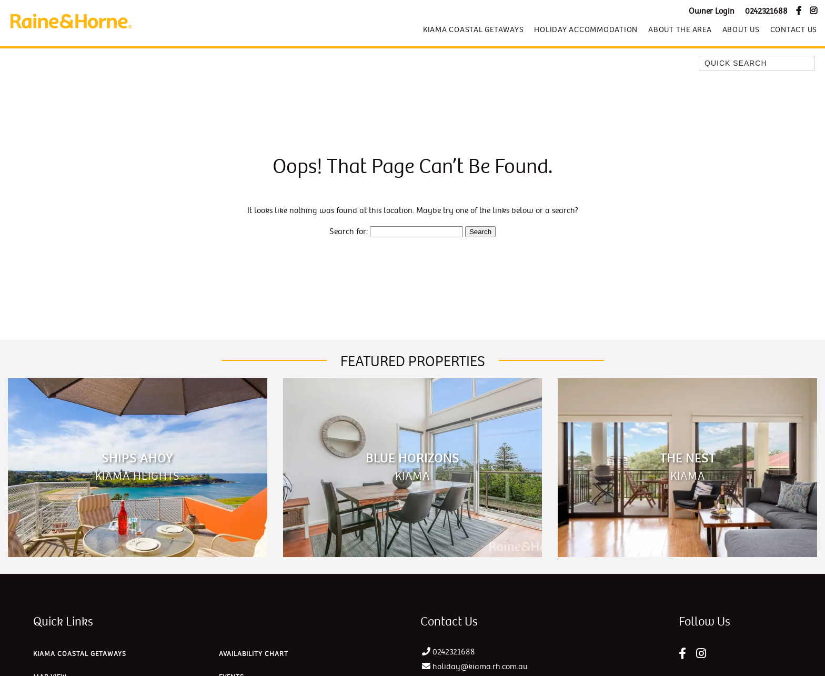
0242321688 (766, 11)
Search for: (348, 232)
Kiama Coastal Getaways (473, 29)
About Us (741, 29)
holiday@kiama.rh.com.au (480, 667)
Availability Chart (253, 654)
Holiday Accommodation (586, 29)
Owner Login (712, 11)
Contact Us (794, 29)
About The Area (680, 29)
